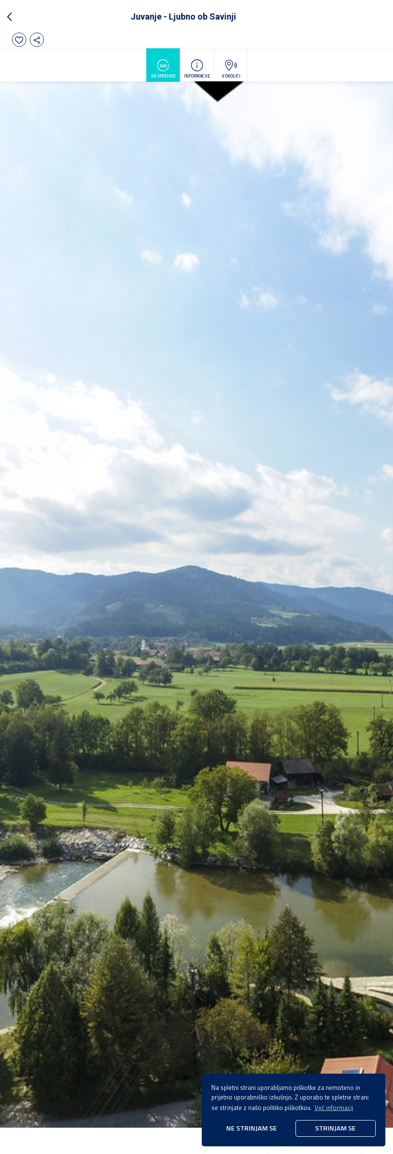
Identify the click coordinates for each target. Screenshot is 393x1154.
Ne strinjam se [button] (251, 1128)
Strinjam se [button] (335, 1128)
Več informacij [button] (334, 1107)
